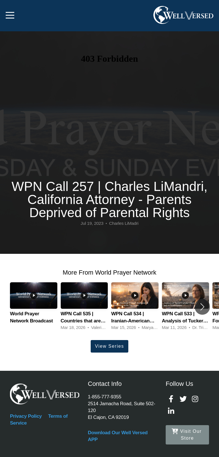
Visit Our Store (187, 434)
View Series (109, 346)
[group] (33, 307)
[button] (202, 306)
